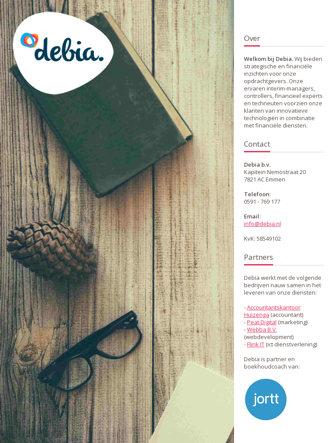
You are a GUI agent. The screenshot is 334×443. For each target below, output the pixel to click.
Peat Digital (262, 322)
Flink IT (255, 344)
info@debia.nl (262, 224)
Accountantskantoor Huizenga (272, 311)
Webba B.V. (262, 329)
